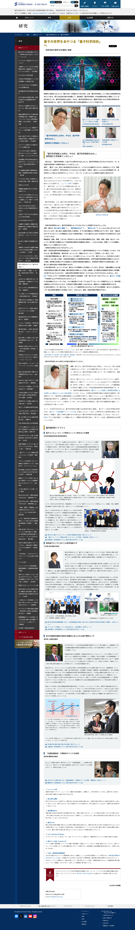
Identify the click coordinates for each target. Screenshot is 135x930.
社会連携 (84, 921)
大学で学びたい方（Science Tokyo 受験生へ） (110, 912)
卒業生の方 (106, 920)
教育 (83, 916)
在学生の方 (106, 923)
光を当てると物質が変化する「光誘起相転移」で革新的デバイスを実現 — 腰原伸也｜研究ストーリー (76, 780)
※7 (56, 853)
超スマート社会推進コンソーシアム (63, 412)
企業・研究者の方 (107, 918)
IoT (46, 276)
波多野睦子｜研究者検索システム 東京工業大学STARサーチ (64, 629)
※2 (51, 799)
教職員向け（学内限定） (109, 925)
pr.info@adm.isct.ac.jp (56, 897)
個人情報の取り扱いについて (47, 906)
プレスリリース (89, 906)
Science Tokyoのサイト (41, 13)
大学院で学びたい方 (108, 915)
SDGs (46, 417)
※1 (51, 789)
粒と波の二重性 (60, 228)
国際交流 (84, 924)
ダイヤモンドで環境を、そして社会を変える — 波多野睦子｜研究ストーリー (69, 627)
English (59, 2)
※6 (56, 841)
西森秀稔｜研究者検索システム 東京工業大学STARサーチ (64, 540)
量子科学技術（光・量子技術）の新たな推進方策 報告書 (59, 355)
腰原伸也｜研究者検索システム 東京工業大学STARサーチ (64, 783)
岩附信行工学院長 (101, 215)
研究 (27, 35)
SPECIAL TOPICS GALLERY (84, 873)
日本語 (53, 2)
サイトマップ (68, 906)
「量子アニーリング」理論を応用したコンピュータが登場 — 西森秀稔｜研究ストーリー (73, 537)
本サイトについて (26, 906)
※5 (55, 834)
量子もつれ (92, 228)
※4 (50, 822)
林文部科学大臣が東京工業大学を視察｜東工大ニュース (63, 744)
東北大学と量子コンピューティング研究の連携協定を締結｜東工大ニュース (69, 535)
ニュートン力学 (66, 183)
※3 (51, 810)
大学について (85, 914)
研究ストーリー (37, 35)
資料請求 (110, 906)
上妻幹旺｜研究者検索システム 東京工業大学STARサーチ (64, 746)
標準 (72, 2)
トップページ (18, 35)
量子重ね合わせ (77, 228)
